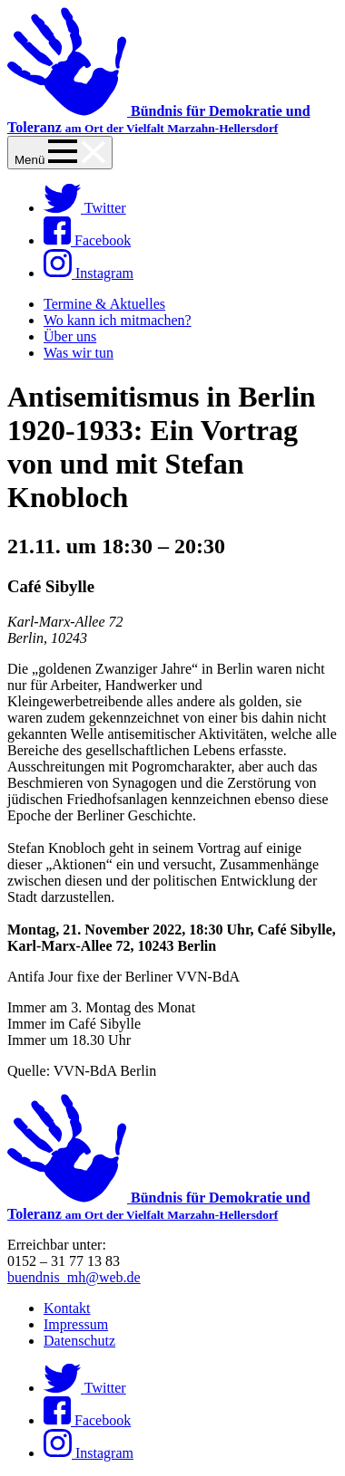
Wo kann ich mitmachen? (118, 320)
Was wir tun (78, 352)
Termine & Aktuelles (104, 303)
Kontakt (67, 1308)
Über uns (70, 336)
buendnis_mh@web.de (74, 1277)
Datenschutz (79, 1340)
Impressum (76, 1324)
